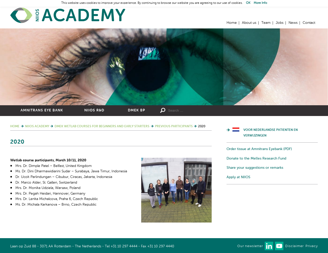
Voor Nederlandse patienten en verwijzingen (270, 133)
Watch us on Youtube (279, 246)
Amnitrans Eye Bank (41, 110)
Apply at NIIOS (238, 177)
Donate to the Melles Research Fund (256, 158)
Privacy (311, 246)
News (293, 23)
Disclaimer (294, 246)
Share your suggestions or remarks (255, 168)
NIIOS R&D (94, 110)
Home (68, 15)
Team (266, 23)
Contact (309, 23)
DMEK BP (136, 110)
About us (249, 23)
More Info (260, 3)
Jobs (279, 23)
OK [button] (248, 3)
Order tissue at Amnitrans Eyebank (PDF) (259, 149)
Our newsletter (250, 246)
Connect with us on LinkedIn (269, 246)
